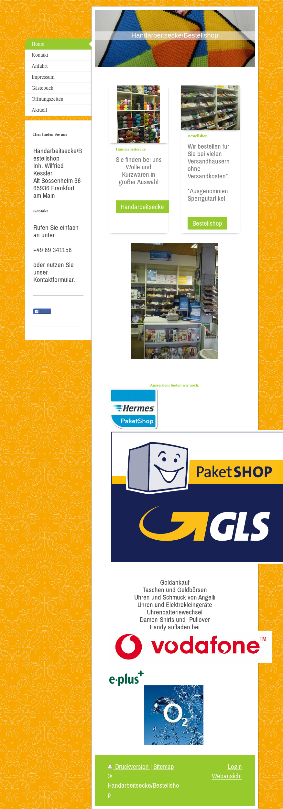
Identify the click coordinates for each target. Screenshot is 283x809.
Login (235, 766)
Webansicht (227, 776)
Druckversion (129, 766)
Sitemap (163, 766)
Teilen (42, 311)
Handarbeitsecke (142, 206)
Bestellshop (207, 223)
